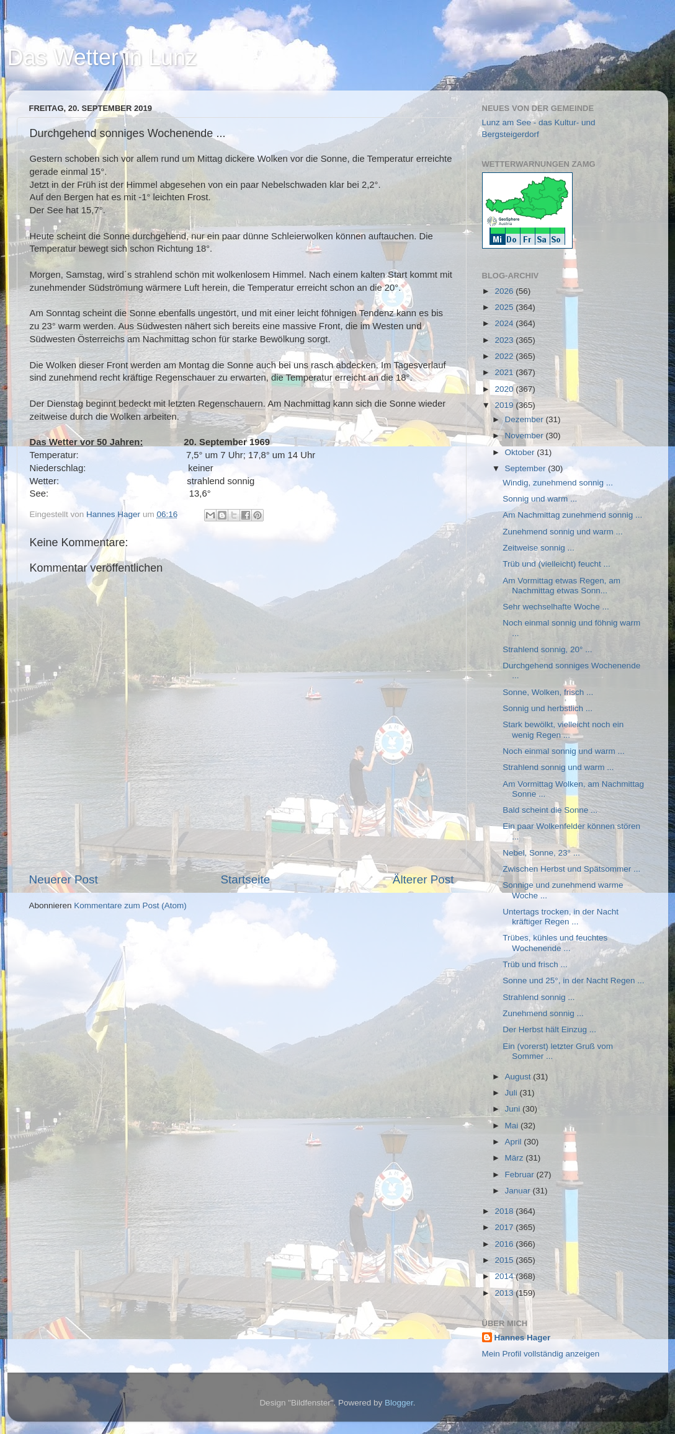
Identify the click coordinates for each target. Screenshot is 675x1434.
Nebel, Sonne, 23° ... (541, 852)
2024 (505, 323)
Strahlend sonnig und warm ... (558, 767)
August (519, 1076)
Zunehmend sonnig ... (543, 1013)
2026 (505, 291)
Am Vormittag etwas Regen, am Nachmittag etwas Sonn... (561, 585)
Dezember (525, 419)
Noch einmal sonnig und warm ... (564, 751)
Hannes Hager (522, 1337)
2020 (505, 389)
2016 (505, 1244)
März (515, 1157)
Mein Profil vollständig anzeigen (541, 1353)
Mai (513, 1125)
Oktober (521, 452)
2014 (505, 1276)
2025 (505, 307)
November (525, 435)
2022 (505, 356)
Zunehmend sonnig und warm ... (563, 531)
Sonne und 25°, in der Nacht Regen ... (573, 980)
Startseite (245, 879)
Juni (514, 1108)
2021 (505, 372)
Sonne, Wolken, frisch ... (548, 692)
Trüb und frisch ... (535, 964)
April (514, 1141)
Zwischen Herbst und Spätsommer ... (571, 869)
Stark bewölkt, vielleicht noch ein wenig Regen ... (563, 729)
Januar (519, 1190)
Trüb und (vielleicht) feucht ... (556, 564)
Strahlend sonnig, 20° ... (547, 649)
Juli (512, 1092)
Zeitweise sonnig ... (538, 547)
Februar (521, 1174)
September (526, 468)
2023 (505, 340)
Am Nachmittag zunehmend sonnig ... (572, 515)
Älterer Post (423, 879)
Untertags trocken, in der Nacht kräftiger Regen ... (561, 916)
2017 (505, 1227)
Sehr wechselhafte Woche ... (556, 606)
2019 (505, 405)
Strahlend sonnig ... (538, 997)
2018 (505, 1211)
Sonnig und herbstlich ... (547, 708)
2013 (505, 1293)
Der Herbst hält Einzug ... (549, 1029)
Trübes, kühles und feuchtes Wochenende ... (555, 942)
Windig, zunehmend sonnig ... (558, 482)
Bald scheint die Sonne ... (550, 810)
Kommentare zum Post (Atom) (130, 905)
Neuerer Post (63, 879)
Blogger (399, 1402)
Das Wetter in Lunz (102, 57)
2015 (505, 1260)
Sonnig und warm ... (540, 498)
